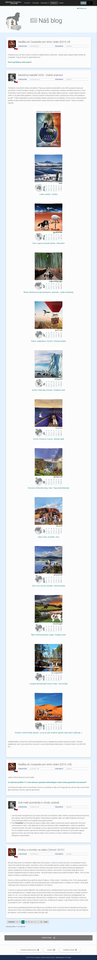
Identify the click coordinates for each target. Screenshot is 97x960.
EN (83, 3)
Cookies (51, 950)
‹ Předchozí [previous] (11, 922)
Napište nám (48, 938)
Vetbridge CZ (44, 3)
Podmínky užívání (70, 950)
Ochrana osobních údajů (29, 950)
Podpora (53, 3)
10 (41, 922)
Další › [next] (46, 922)
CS (89, 3)
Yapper (61, 3)
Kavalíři (27, 3)
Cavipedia (35, 3)
